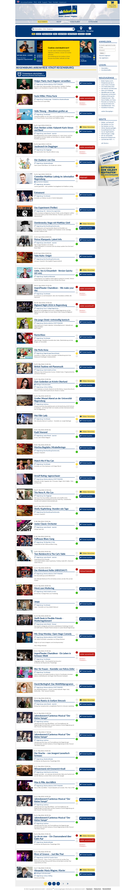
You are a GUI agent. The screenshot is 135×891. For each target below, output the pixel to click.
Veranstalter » (105, 68)
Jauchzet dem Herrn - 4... (108, 139)
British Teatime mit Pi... (107, 81)
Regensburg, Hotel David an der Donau (47, 772)
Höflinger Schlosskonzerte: (42, 384)
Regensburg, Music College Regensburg (47, 308)
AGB (39, 2)
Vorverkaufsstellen (26, 2)
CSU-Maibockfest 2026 (107, 86)
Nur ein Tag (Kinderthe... (108, 132)
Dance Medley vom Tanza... (108, 100)
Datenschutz (97, 889)
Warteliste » (82, 103)
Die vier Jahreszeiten (107, 135)
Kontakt (55, 2)
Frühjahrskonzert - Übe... (108, 98)
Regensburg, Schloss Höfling (44, 387)
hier (68, 58)
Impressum (62, 2)
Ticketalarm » (83, 104)
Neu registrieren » (104, 58)
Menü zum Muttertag (107, 90)
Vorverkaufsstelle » (106, 70)
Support (44, 2)
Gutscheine (93, 22)
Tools (50, 2)
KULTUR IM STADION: (41, 182)
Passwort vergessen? (104, 55)
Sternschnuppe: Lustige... (108, 133)
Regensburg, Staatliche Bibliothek (45, 276)
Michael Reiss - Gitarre (25, 55)
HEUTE (59, 22)
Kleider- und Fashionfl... (107, 122)
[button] (102, 53)
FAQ (35, 2)
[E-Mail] (107, 47)
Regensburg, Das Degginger (44, 150)
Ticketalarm (75, 22)
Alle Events (42, 22)
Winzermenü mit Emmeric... (109, 94)
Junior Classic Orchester (108, 85)
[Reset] (73, 29)
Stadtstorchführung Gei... (108, 96)
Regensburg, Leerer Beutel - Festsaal (46, 624)
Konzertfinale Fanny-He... (108, 130)
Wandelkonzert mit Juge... (108, 92)
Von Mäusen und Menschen (109, 88)
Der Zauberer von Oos (107, 124)
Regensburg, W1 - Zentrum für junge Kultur (48, 211)
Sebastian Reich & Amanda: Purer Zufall (83, 56)
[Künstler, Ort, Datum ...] (53, 29)
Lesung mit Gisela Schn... (108, 103)
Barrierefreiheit (107, 889)
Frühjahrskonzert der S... (108, 83)
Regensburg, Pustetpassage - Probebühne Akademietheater (52, 99)
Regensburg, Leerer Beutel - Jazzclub (46, 133)
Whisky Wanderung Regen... (109, 128)
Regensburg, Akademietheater (44, 163)
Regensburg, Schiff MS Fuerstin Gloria (47, 857)
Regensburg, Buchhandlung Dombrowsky (47, 226)
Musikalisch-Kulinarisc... (108, 107)
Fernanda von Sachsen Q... (108, 102)
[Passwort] (107, 50)
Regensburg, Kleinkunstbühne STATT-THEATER (49, 84)
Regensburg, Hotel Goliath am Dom (46, 370)
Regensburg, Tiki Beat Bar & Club (45, 542)
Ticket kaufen (86, 83)
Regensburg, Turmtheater (43, 114)
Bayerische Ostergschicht (108, 137)
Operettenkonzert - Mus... (108, 105)
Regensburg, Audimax (42, 404)
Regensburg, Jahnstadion (43, 184)
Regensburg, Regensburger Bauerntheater (47, 353)
